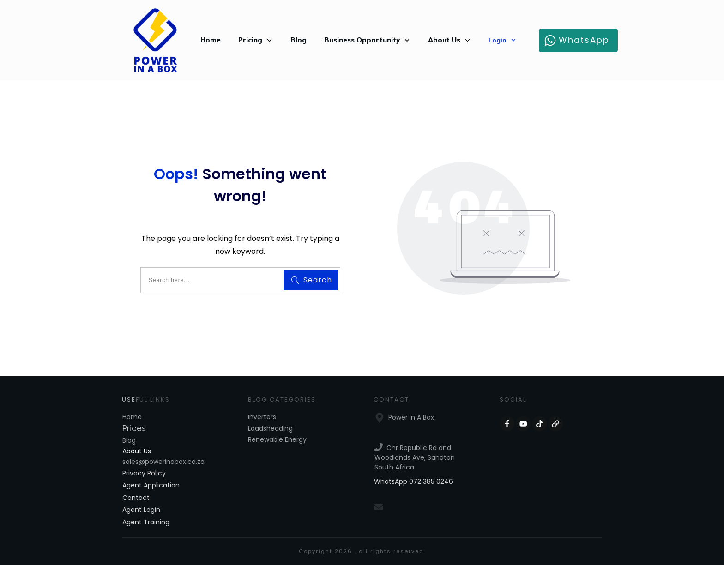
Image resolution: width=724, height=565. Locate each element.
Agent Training (145, 522)
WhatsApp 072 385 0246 (413, 481)
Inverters (262, 416)
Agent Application (151, 485)
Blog (129, 440)
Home (132, 416)
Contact (136, 497)
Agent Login (141, 509)
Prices (134, 428)
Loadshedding (270, 428)
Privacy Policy (144, 473)
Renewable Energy (277, 439)
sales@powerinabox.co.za (163, 461)
